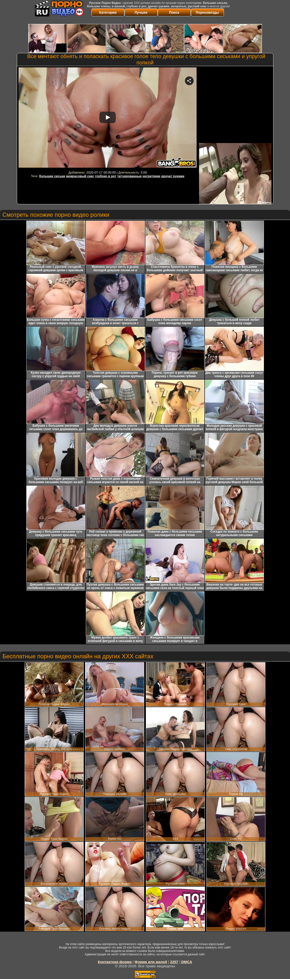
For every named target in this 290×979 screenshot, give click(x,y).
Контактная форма (115, 962)
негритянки (151, 176)
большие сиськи (52, 176)
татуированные (129, 176)
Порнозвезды (207, 12)
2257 (174, 962)
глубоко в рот (105, 176)
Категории (107, 12)
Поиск (174, 12)
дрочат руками (172, 176)
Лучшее (141, 12)
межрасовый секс (80, 176)
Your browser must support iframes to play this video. (108, 118)
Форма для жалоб (151, 962)
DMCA (186, 962)
